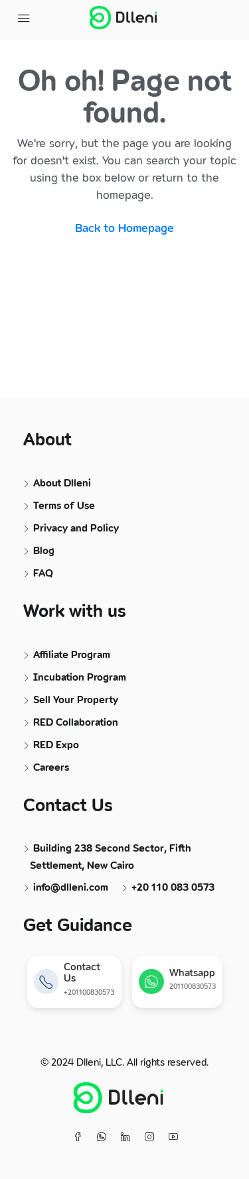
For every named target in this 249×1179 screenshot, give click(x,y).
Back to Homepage (124, 228)
